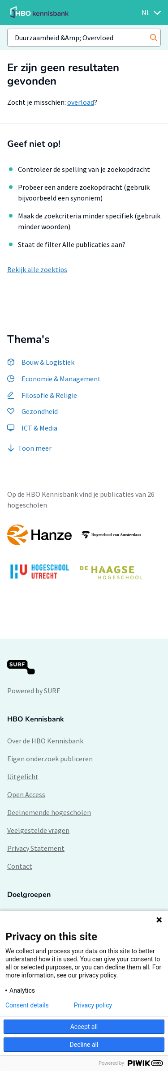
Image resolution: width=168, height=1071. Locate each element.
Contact (19, 866)
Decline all (84, 1044)
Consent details (27, 1005)
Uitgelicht (23, 776)
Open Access (26, 794)
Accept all (84, 1026)
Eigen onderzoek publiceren (50, 758)
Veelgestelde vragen (38, 830)
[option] (84, 557)
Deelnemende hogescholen (49, 812)
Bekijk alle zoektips (37, 269)
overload (80, 102)
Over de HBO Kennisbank (45, 740)
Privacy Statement (36, 848)
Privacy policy (93, 1005)
